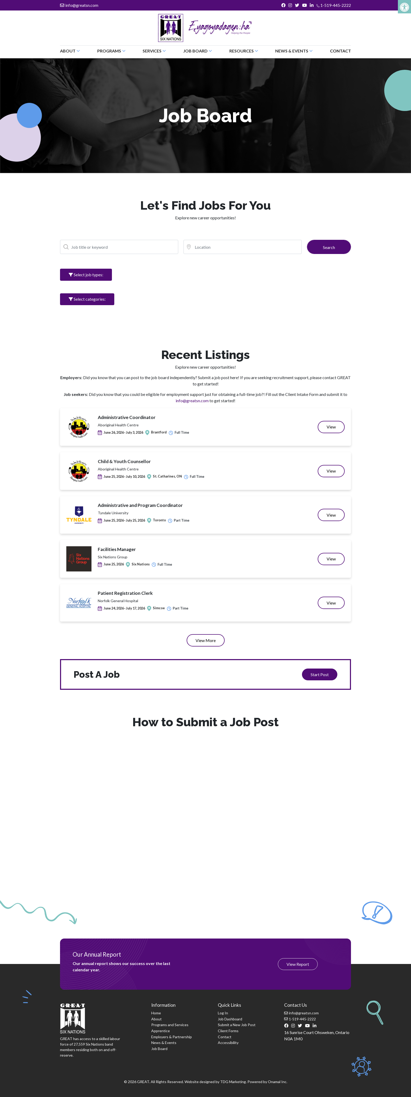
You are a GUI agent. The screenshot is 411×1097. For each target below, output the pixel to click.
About (156, 1019)
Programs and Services (169, 1024)
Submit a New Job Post (237, 1024)
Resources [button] (243, 50)
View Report (297, 964)
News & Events (163, 1042)
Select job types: (86, 274)
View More (206, 640)
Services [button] (154, 50)
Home (156, 1013)
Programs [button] (111, 50)
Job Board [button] (197, 50)
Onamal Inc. (277, 1081)
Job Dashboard (230, 1019)
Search (329, 247)
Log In (223, 1013)
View (336, 428)
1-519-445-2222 (333, 5)
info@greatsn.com (79, 5)
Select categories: (87, 298)
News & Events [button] (294, 50)
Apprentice (160, 1031)
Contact (340, 50)
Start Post (320, 674)
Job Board (159, 1048)
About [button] (70, 50)
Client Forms (228, 1031)
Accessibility (228, 1042)
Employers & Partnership (171, 1037)
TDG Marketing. (233, 1081)
